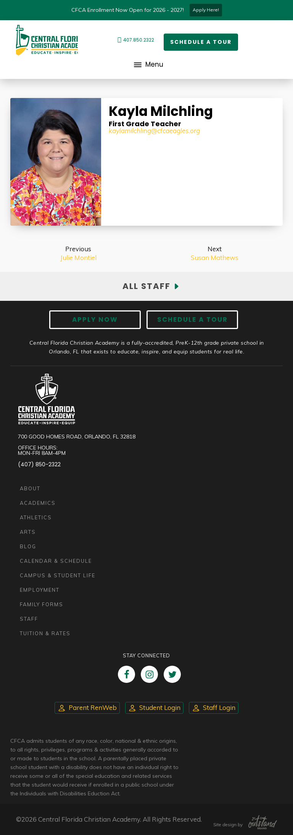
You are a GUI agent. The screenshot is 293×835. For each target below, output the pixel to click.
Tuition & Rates (45, 633)
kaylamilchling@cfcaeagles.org (154, 131)
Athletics (36, 517)
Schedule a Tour (201, 42)
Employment (40, 590)
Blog (28, 546)
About (30, 488)
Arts (28, 532)
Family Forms (41, 604)
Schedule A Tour (192, 319)
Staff (29, 619)
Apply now (95, 319)
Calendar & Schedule (56, 561)
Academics (38, 503)
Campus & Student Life (57, 575)
